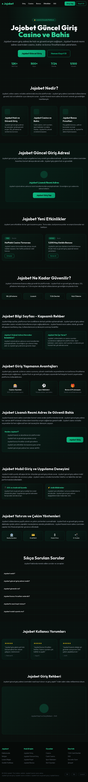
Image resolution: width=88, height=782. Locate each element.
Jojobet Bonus (29, 763)
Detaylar (9, 256)
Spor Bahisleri (51, 760)
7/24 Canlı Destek (74, 753)
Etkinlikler (47, 4)
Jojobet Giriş (75, 440)
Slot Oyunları (50, 763)
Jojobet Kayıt (28, 760)
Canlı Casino (50, 756)
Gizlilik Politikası (7, 763)
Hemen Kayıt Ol (58, 53)
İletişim (4, 756)
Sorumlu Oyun (73, 760)
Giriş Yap (69, 4)
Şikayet (70, 763)
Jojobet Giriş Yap (44, 195)
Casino (30, 4)
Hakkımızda (6, 753)
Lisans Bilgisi (6, 760)
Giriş (23, 4)
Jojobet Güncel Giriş (32, 53)
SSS (54, 4)
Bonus (38, 4)
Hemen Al (53, 256)
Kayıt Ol (81, 4)
